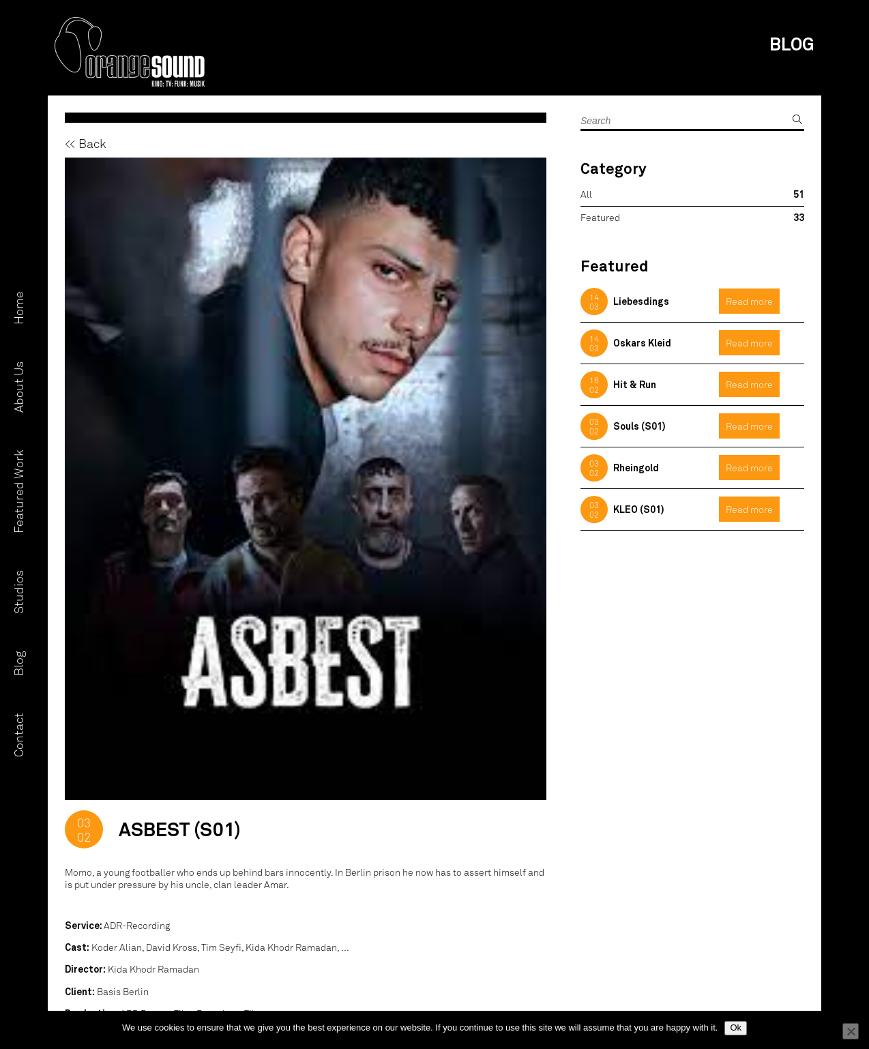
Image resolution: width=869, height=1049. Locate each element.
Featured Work (18, 492)
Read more (749, 301)
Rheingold (636, 467)
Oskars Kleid (642, 343)
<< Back (85, 143)
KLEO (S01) (638, 509)
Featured (600, 217)
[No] (850, 1031)
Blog (18, 664)
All (586, 194)
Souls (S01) (639, 426)
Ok (735, 1027)
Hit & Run (634, 384)
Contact (18, 735)
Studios (18, 593)
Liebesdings (641, 301)
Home (18, 308)
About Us (18, 387)
